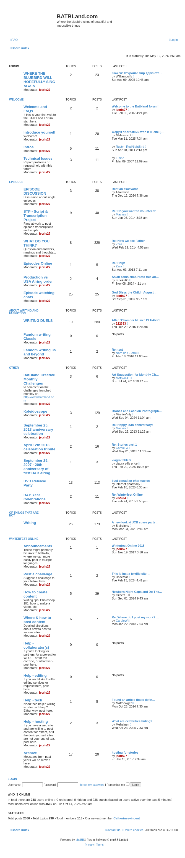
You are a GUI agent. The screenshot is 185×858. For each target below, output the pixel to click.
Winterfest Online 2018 (128, 545)
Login (12, 779)
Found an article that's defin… (133, 699)
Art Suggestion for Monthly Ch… (135, 374)
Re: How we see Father (128, 240)
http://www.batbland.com (39, 398)
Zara (119, 244)
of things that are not (24, 514)
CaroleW (122, 620)
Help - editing (35, 675)
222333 (121, 323)
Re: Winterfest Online (127, 494)
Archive (30, 753)
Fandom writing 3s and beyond (40, 352)
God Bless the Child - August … (135, 292)
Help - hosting (36, 721)
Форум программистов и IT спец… (138, 132)
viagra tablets (121, 460)
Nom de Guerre (126, 353)
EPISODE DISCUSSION (35, 191)
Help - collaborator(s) (36, 645)
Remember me (118, 784)
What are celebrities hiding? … (134, 721)
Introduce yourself (39, 132)
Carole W (122, 448)
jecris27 (44, 89)
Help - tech (33, 700)
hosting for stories (125, 752)
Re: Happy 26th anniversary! (132, 425)
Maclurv (121, 214)
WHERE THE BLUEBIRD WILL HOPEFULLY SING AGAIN (39, 79)
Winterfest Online (23, 538)
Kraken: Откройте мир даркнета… (137, 73)
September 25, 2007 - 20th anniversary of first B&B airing (37, 466)
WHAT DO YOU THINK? (36, 243)
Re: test (117, 349)
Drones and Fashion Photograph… (137, 411)
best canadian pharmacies (131, 480)
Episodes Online (38, 263)
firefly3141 (123, 378)
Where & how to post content (37, 620)
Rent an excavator (125, 188)
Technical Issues (38, 158)
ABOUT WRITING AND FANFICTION (23, 312)
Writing (30, 523)
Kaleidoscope (35, 411)
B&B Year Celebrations (35, 497)
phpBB (80, 839)
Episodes (16, 182)
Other (14, 367)
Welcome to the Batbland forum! (135, 106)
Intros (29, 147)
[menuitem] (14, 39)
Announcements (38, 546)
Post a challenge (38, 574)
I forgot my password (92, 784)
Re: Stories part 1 (124, 444)
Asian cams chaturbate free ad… (135, 277)
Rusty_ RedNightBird (130, 146)
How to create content (35, 594)
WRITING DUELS (38, 320)
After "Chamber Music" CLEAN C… (137, 320)
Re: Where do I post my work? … (135, 617)
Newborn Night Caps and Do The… (137, 591)
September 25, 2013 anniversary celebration (38, 429)
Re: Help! (118, 263)
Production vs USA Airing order (38, 279)
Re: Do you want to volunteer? (134, 211)
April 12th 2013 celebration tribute (39, 447)
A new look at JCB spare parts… (135, 522)
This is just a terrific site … (131, 573)
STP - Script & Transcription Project (36, 215)
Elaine (120, 158)
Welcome (16, 99)
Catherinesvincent (126, 818)
